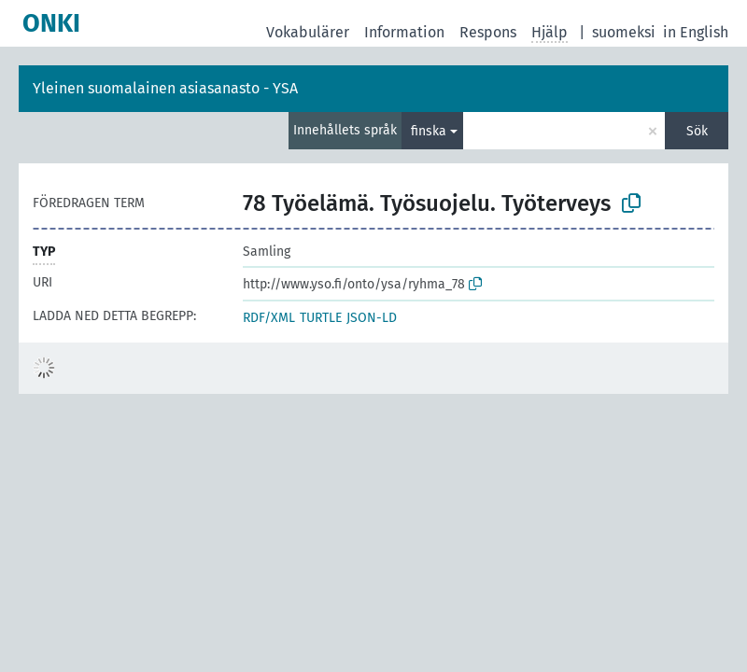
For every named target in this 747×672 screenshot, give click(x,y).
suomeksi (623, 32)
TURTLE (321, 318)
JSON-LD (371, 318)
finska (428, 131)
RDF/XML (269, 318)
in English (695, 32)
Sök (697, 131)
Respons (487, 32)
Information (404, 32)
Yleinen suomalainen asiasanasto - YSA (165, 88)
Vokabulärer (307, 32)
